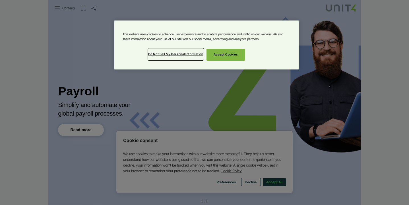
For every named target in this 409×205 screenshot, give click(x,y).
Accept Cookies (226, 54)
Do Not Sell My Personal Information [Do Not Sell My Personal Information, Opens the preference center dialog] (175, 54)
